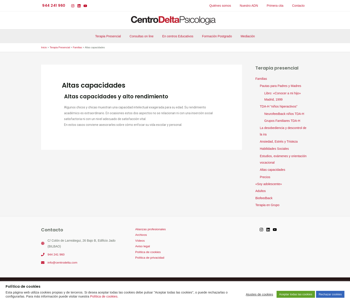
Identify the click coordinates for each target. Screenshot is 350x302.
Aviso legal (141, 245)
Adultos (260, 189)
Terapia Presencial (113, 36)
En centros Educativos (177, 36)
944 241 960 (56, 252)
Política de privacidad (149, 256)
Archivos (140, 233)
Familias (261, 79)
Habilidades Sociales (274, 148)
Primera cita (278, 5)
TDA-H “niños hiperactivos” (278, 106)
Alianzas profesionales (149, 227)
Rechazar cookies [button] (330, 294)
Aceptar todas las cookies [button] (295, 294)
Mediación (243, 36)
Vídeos (139, 239)
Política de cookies (147, 250)
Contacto (299, 5)
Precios (265, 175)
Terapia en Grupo (267, 203)
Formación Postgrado (214, 36)
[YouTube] (85, 6)
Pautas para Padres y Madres (280, 86)
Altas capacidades (272, 168)
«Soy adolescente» (268, 182)
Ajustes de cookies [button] (259, 294)
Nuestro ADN (255, 5)
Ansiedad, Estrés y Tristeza (279, 140)
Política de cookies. (104, 296)
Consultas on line (144, 36)
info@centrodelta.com (63, 260)
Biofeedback (264, 196)
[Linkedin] (79, 6)
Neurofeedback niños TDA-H (284, 113)
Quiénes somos (229, 5)
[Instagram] (73, 6)
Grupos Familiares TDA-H (282, 120)
